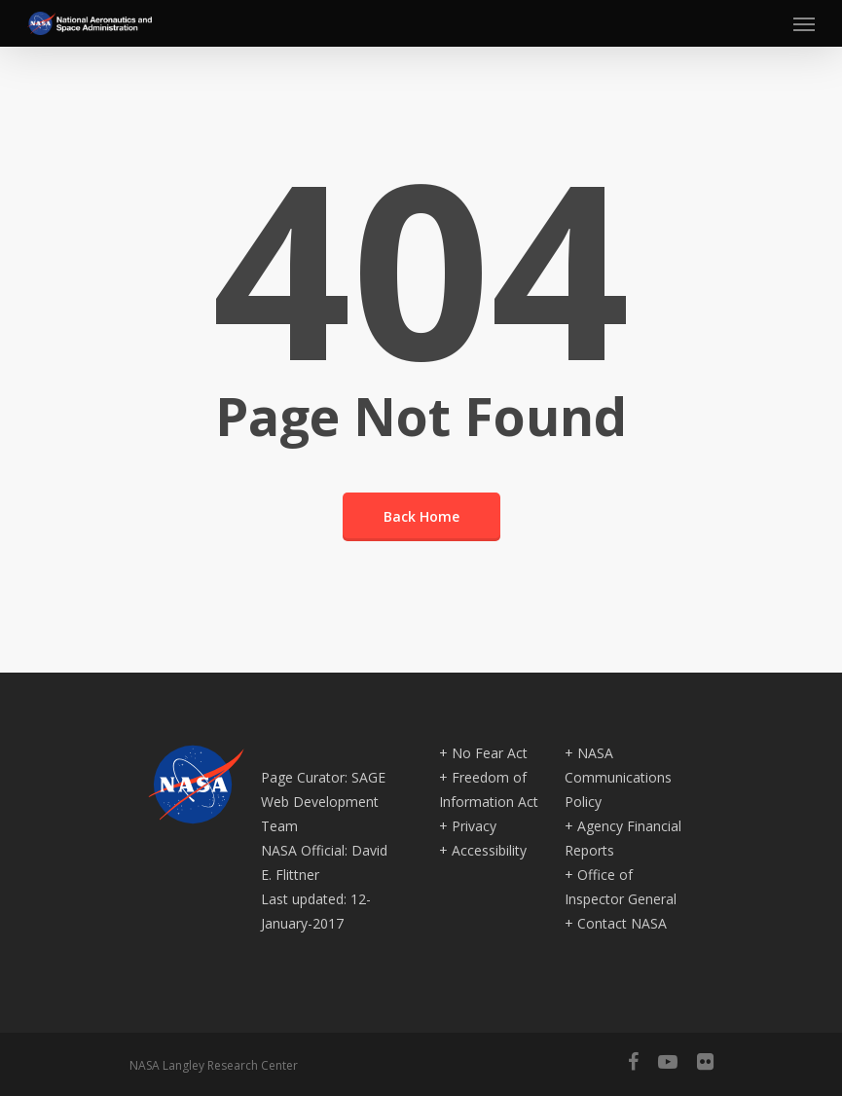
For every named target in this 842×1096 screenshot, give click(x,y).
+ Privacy (467, 826)
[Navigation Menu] (804, 23)
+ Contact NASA (616, 923)
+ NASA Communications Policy (618, 777)
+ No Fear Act (483, 753)
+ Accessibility (483, 850)
